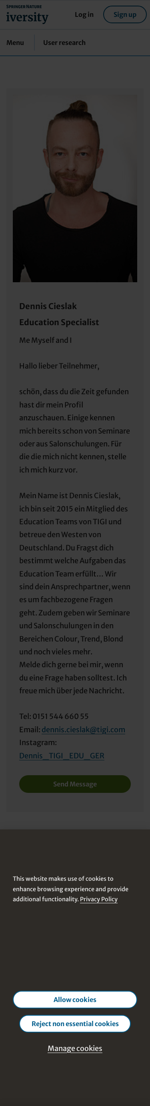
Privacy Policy (99, 899)
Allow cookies (75, 1000)
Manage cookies (75, 1048)
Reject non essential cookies (75, 1024)
